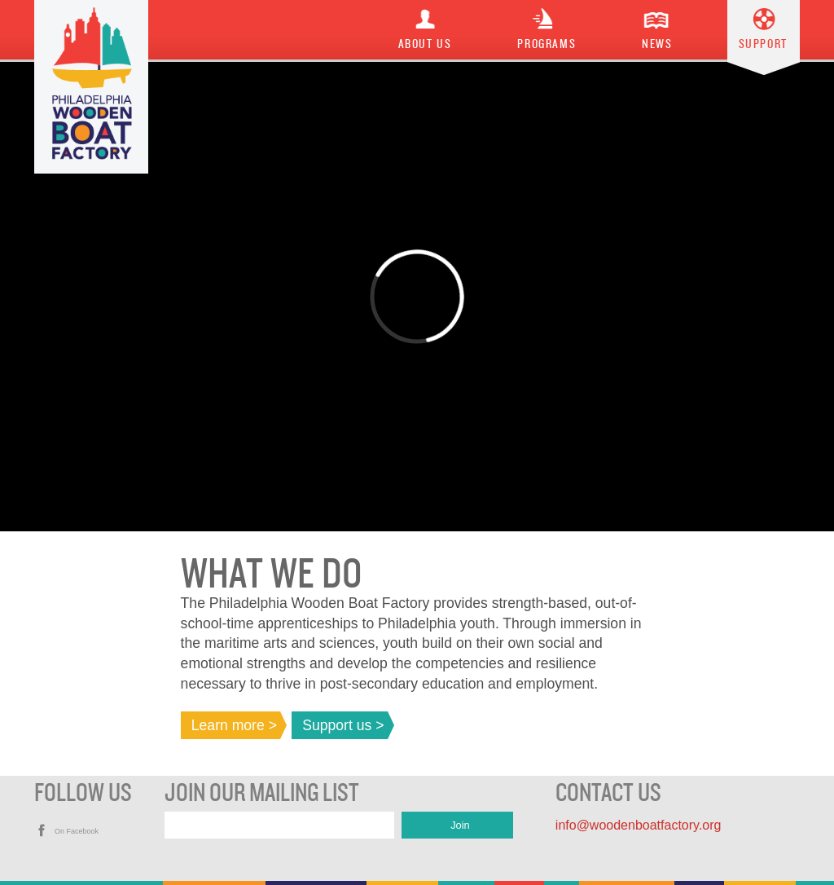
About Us (425, 44)
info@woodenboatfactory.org (638, 825)
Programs (546, 44)
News (657, 44)
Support (763, 44)
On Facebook (77, 831)
